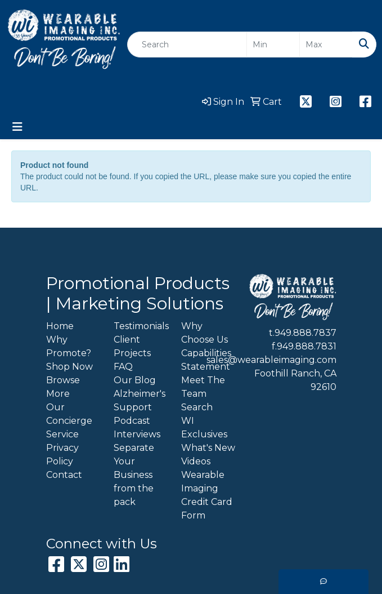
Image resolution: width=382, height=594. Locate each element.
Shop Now (69, 366)
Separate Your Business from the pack (134, 474)
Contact (64, 474)
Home (60, 326)
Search (197, 407)
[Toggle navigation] (17, 127)
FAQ (123, 366)
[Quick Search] (187, 44)
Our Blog (135, 380)
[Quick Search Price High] (326, 44)
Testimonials (141, 326)
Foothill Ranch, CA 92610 (295, 380)
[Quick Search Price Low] (273, 44)
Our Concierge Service (69, 421)
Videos (195, 461)
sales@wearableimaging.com (271, 359)
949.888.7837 (305, 332)
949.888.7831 (306, 346)
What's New (208, 447)
